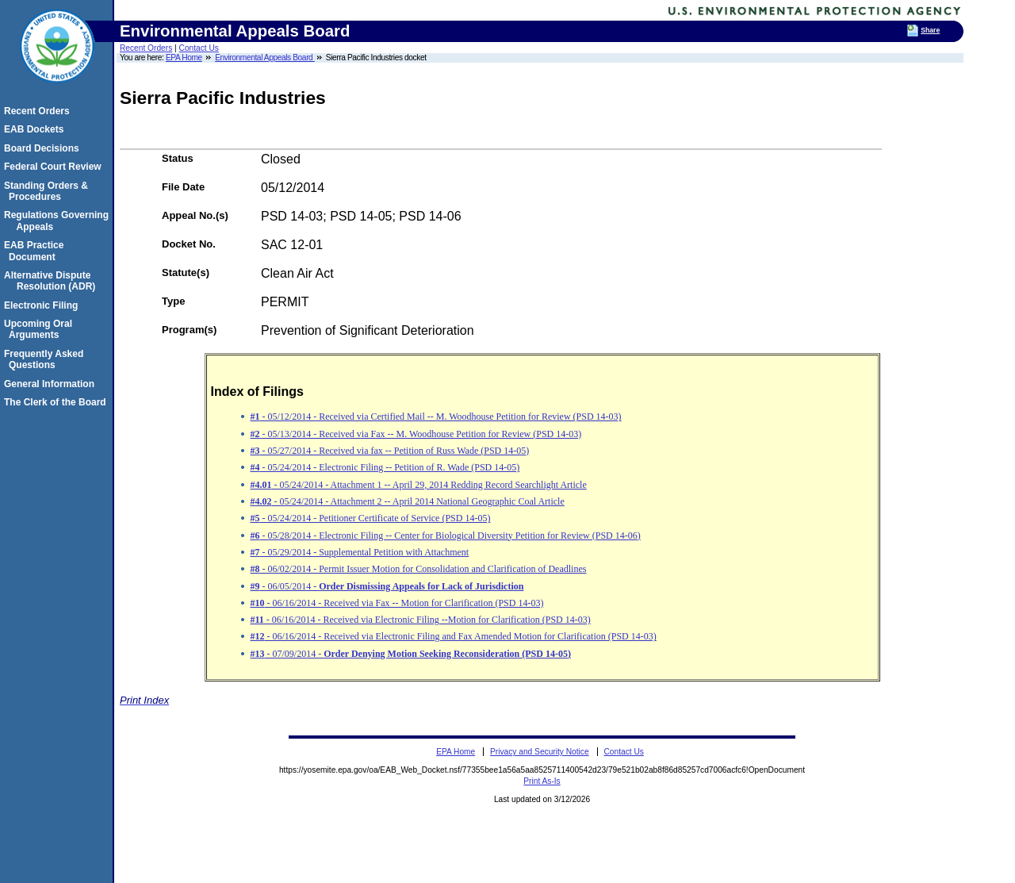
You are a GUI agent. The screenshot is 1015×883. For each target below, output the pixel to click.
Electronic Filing (43, 305)
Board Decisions (44, 148)
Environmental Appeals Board (265, 57)
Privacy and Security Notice (539, 751)
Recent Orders (146, 48)
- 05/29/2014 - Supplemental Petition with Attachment (360, 552)
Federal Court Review (55, 166)
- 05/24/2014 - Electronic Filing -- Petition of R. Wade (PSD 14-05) (385, 467)
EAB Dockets (36, 129)
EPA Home (184, 57)
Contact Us (199, 48)
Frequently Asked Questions (46, 359)
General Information (51, 384)
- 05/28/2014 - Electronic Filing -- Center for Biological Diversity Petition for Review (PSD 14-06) (446, 535)
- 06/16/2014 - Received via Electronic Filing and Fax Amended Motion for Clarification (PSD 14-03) (454, 636)
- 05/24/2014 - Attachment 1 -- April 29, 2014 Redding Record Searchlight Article (419, 484)
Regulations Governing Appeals (59, 220)
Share (930, 30)
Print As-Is (541, 781)
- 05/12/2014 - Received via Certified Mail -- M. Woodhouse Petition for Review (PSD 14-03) (436, 416)
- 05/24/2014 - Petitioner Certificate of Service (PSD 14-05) (371, 518)
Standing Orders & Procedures (48, 191)
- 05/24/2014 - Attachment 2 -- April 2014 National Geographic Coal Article (408, 501)
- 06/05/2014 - (387, 586)
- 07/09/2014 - (411, 653)
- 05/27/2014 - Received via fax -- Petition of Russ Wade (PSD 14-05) (390, 450)
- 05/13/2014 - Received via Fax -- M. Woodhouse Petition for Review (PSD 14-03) (416, 434)
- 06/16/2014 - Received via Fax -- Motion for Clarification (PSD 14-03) (397, 603)
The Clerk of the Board (57, 402)
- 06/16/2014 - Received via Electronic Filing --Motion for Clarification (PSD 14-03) (421, 619)
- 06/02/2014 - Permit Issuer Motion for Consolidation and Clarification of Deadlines (419, 568)
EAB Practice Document (36, 251)
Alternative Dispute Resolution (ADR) (52, 281)
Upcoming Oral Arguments (40, 329)
